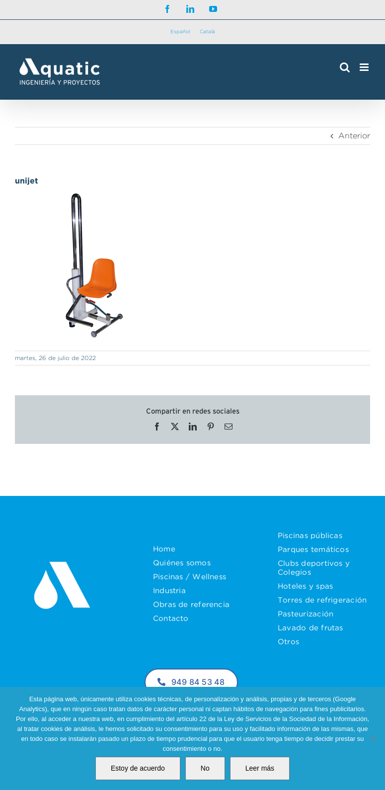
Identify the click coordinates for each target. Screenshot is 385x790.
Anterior (354, 135)
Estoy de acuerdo (138, 768)
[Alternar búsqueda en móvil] (345, 67)
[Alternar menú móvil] (365, 67)
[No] (373, 738)
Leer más (259, 768)
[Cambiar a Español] (180, 32)
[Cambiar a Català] (207, 32)
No (205, 768)
